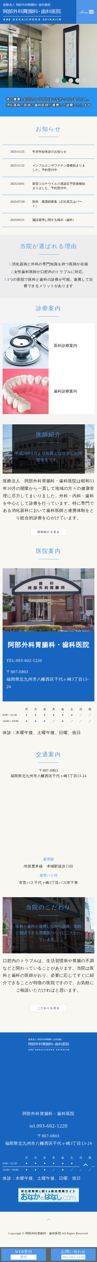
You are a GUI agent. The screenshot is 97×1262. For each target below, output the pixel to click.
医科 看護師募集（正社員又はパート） (57, 204)
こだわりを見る (48, 1008)
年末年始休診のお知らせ (49, 151)
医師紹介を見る (48, 531)
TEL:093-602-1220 (24, 660)
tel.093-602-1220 (48, 1126)
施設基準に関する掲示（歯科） (54, 220)
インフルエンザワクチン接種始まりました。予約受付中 (58, 168)
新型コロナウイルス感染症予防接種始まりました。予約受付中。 (58, 186)
